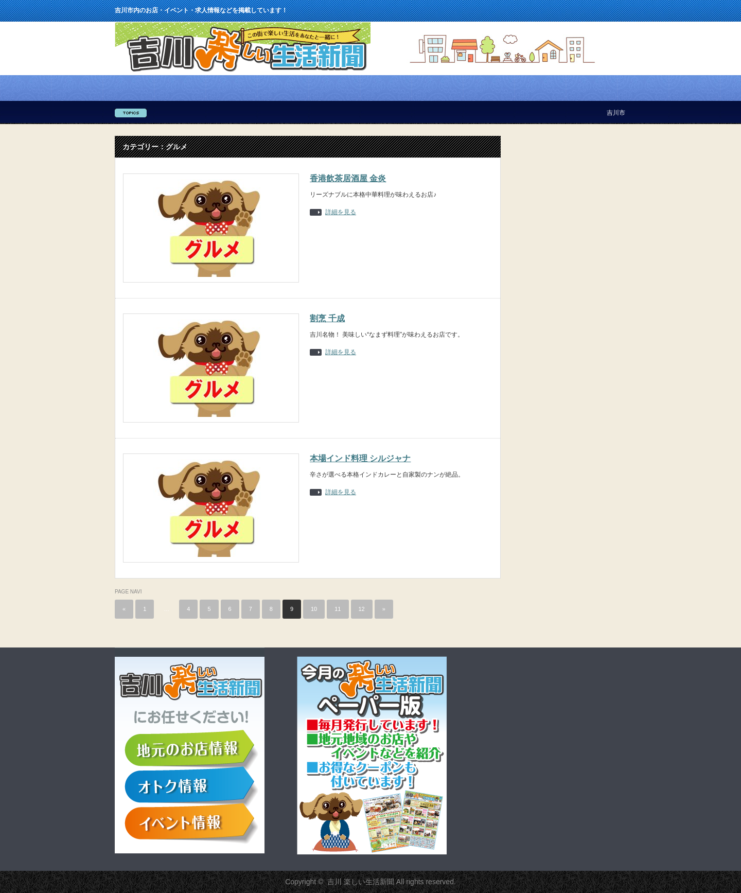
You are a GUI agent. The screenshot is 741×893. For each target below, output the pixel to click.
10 (314, 609)
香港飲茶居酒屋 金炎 (348, 178)
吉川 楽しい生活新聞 (360, 882)
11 (337, 609)
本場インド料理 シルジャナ (360, 458)
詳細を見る (340, 212)
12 (362, 609)
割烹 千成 (327, 318)
